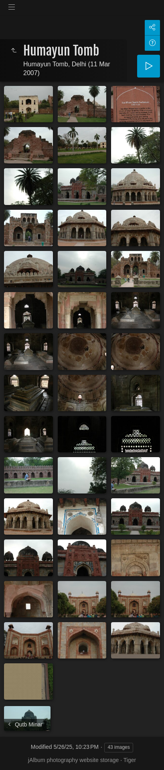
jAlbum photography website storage (73, 760)
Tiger (130, 760)
